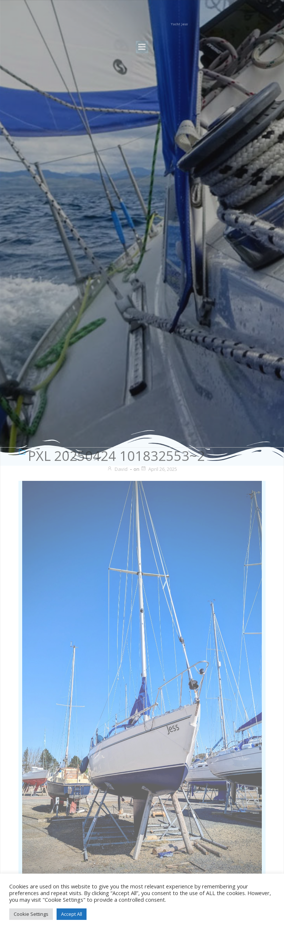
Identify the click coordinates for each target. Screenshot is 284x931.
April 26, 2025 (159, 469)
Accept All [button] (71, 914)
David (117, 469)
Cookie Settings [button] (31, 914)
